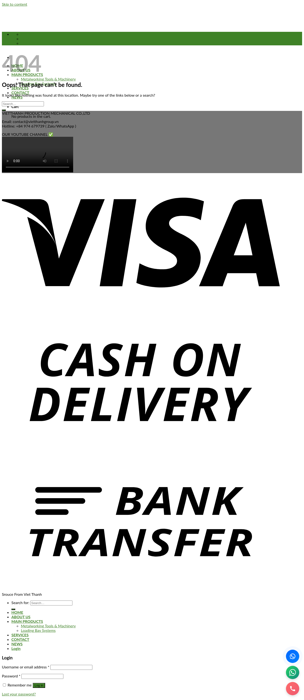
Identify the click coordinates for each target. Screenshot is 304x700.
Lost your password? (19, 694)
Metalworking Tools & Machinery (48, 79)
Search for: (20, 602)
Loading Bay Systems (38, 630)
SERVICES (19, 635)
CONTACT (20, 92)
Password (11, 676)
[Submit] (4, 110)
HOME (17, 612)
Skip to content (14, 4)
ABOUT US (20, 617)
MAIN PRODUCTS (27, 621)
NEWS (17, 644)
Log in (39, 685)
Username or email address (25, 667)
